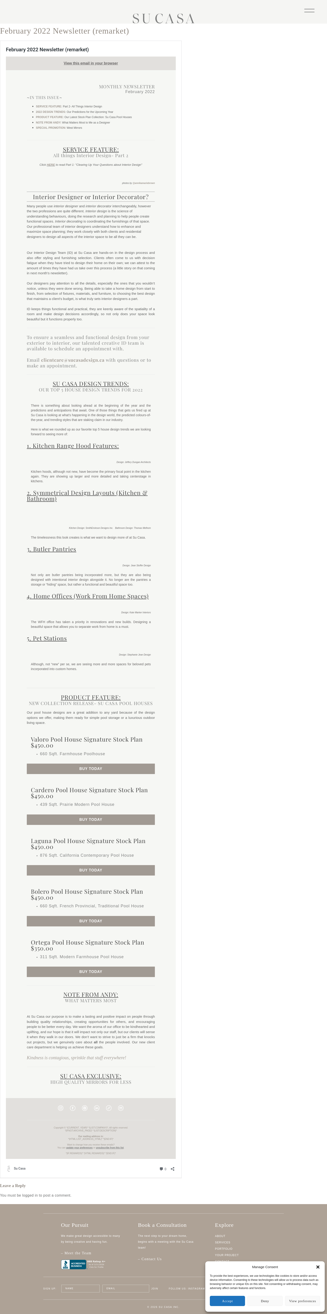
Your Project (227, 1255)
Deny (265, 1301)
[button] (318, 1267)
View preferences (302, 1301)
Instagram (196, 1288)
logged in (30, 1195)
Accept (227, 1301)
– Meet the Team (94, 1255)
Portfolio (224, 1248)
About (220, 1236)
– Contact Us (150, 1259)
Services (222, 1242)
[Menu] (309, 10)
